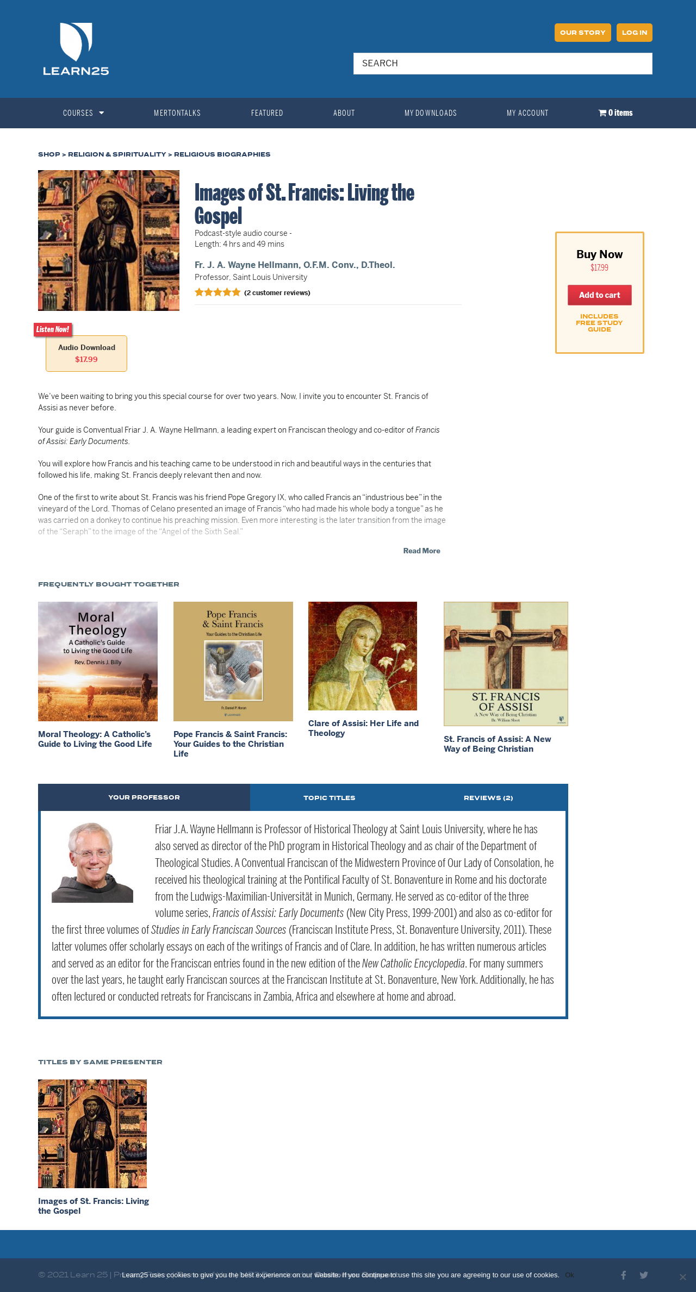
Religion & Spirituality (117, 155)
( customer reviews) (277, 292)
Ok (569, 1275)
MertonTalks (177, 113)
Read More (421, 550)
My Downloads (431, 113)
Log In (634, 33)
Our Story (583, 33)
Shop (49, 155)
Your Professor (144, 798)
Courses (84, 112)
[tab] (144, 797)
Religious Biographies (222, 155)
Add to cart (599, 294)
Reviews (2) (488, 798)
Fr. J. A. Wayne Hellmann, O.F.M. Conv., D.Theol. (295, 265)
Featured (267, 113)
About (344, 113)
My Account (528, 113)
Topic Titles (329, 798)
